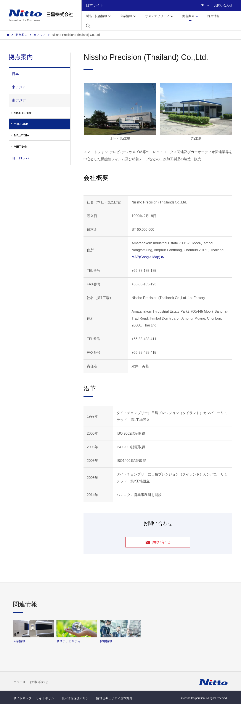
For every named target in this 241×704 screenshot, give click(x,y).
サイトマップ (22, 698)
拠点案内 (21, 35)
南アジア (40, 35)
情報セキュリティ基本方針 (114, 698)
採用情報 (213, 16)
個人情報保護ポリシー (76, 698)
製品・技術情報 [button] (96, 16)
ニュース (19, 682)
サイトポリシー (46, 698)
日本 (15, 74)
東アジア (19, 87)
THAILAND (42, 124)
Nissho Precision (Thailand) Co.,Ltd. (76, 35)
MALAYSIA (21, 135)
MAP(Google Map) (148, 257)
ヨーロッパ (20, 158)
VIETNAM (20, 146)
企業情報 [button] (126, 16)
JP (202, 5)
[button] (88, 25)
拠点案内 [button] (188, 16)
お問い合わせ (223, 5)
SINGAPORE (23, 113)
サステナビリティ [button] (157, 16)
